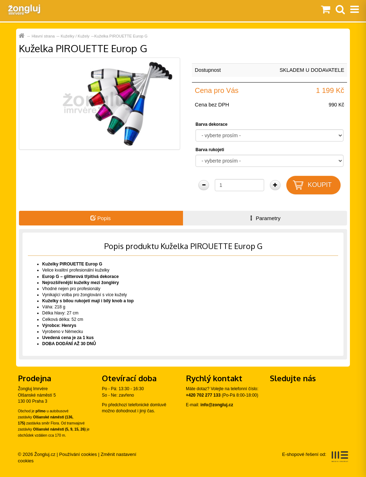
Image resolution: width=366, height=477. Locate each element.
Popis (100, 218)
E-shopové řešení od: (315, 456)
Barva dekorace (211, 124)
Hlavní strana (43, 36)
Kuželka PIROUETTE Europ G (121, 36)
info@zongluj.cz (217, 404)
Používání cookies (78, 454)
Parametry (264, 218)
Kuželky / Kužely (75, 36)
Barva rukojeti (210, 149)
